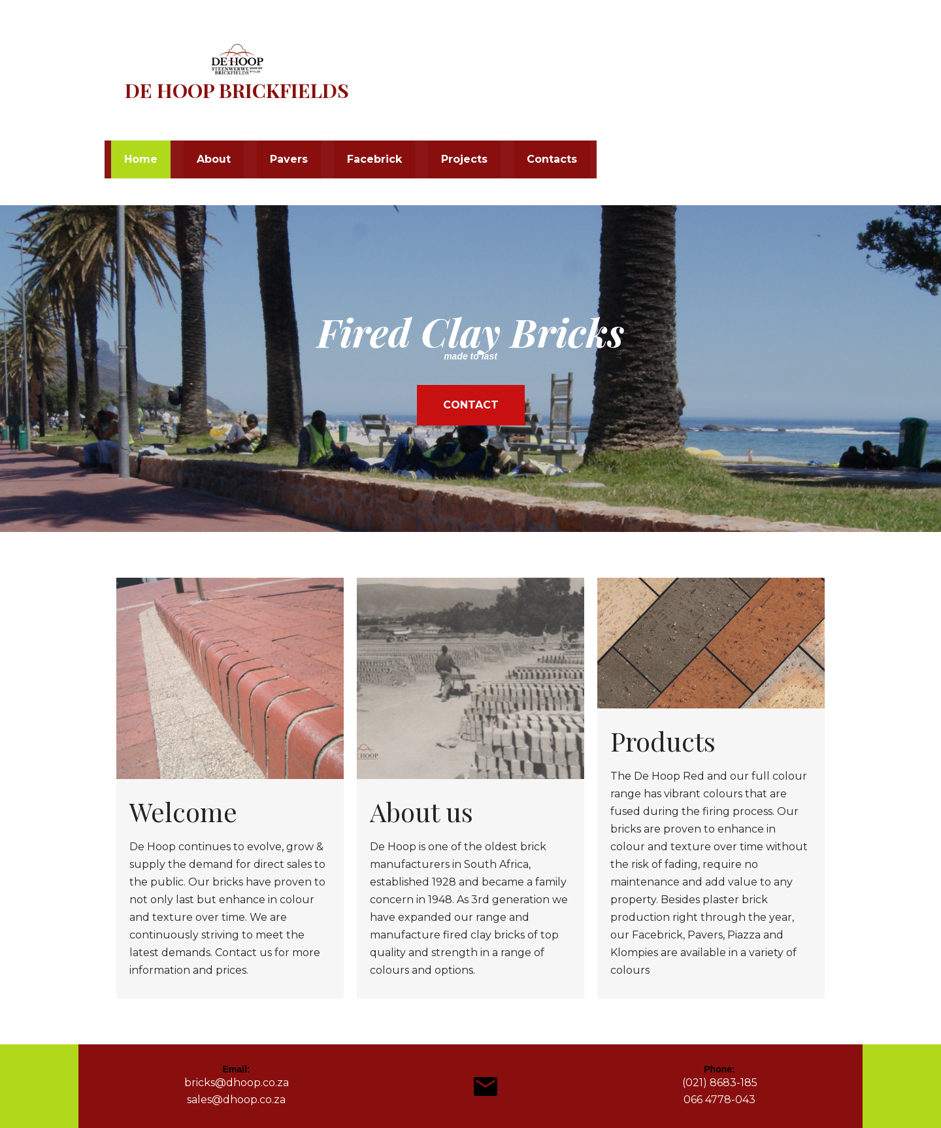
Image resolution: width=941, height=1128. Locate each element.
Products (663, 740)
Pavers (289, 159)
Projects (464, 159)
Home (140, 159)
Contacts (552, 159)
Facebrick (374, 159)
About (214, 159)
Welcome (183, 811)
